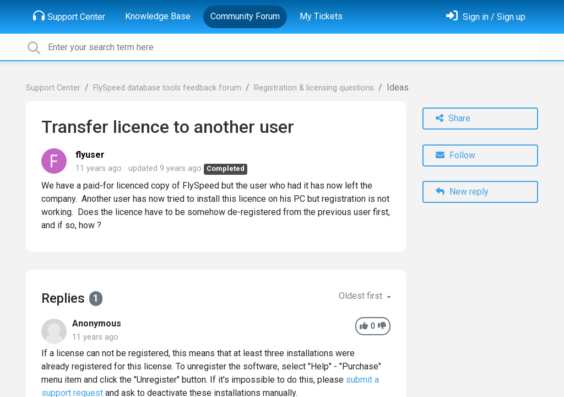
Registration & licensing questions (314, 88)
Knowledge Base (158, 16)
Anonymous (96, 323)
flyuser (90, 154)
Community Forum (245, 16)
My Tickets (321, 16)
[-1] (382, 326)
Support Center (69, 16)
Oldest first (361, 296)
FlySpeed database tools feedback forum (167, 88)
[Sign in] (486, 17)
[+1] (364, 326)
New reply (462, 191)
